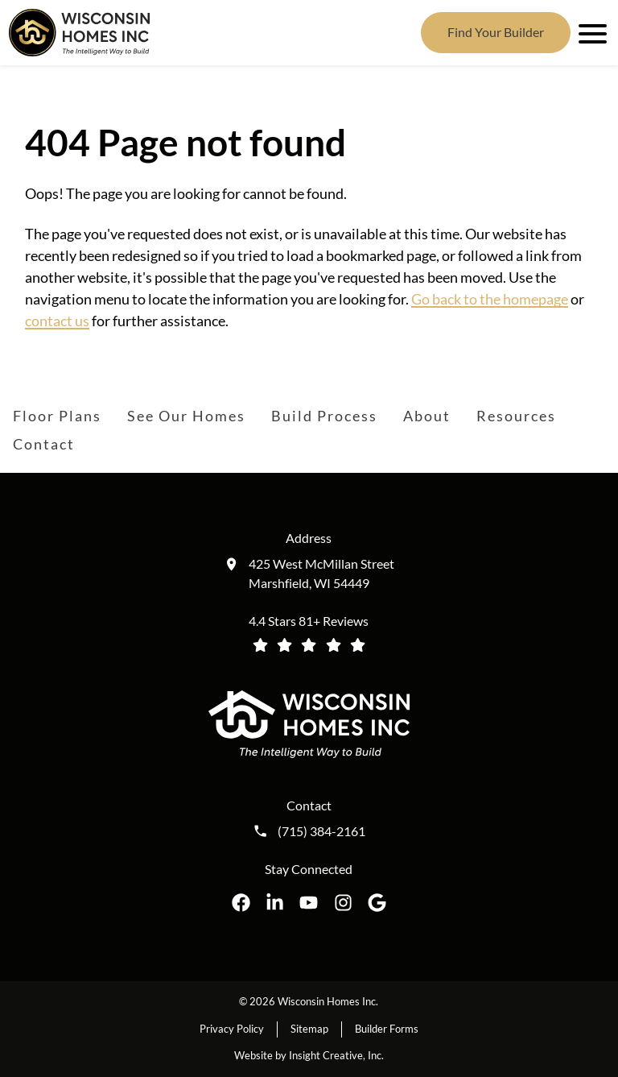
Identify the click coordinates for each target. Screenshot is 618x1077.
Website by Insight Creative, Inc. (309, 1055)
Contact (44, 444)
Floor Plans (57, 416)
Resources (516, 416)
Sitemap (309, 1028)
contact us (57, 320)
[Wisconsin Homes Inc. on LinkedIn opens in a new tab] (275, 902)
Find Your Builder (495, 31)
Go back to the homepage (489, 299)
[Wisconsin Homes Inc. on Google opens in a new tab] (377, 902)
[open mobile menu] (590, 32)
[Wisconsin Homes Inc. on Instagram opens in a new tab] (343, 902)
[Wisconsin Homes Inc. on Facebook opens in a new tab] (241, 902)
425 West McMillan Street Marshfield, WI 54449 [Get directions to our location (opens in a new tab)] (321, 573)
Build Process (324, 416)
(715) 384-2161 (321, 831)
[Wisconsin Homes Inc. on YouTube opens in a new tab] (308, 902)
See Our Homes (186, 416)
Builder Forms (386, 1028)
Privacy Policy (232, 1028)
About (427, 416)
